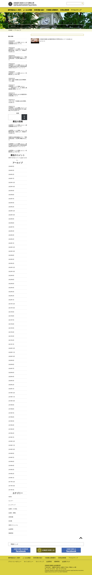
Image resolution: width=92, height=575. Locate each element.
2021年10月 (12, 308)
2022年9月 (11, 275)
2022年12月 (12, 267)
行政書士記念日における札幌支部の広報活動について (18, 94)
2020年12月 (12, 348)
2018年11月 (12, 445)
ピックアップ (12, 505)
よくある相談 (27, 10)
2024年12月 (12, 211)
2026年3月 (11, 170)
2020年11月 (12, 352)
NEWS (10, 496)
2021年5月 (11, 328)
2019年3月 (11, 429)
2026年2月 (11, 174)
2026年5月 (11, 166)
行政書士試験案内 (52, 10)
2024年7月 (11, 227)
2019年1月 (11, 437)
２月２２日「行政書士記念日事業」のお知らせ (18, 101)
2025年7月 (11, 198)
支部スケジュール (13, 525)
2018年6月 (11, 461)
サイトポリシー (28, 561)
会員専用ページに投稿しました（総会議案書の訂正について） (18, 42)
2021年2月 (11, 340)
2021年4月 (11, 332)
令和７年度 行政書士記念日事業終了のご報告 (17, 80)
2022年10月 (12, 271)
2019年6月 (11, 417)
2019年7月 (11, 413)
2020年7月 (11, 368)
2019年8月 (11, 409)
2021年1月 (11, 344)
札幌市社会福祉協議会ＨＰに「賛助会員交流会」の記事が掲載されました (18, 57)
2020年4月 (11, 376)
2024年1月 (11, 243)
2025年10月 (12, 186)
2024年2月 (11, 239)
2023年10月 (12, 251)
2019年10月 (12, 401)
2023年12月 (12, 247)
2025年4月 (11, 202)
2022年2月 (11, 295)
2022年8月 (11, 279)
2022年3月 (11, 291)
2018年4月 (11, 465)
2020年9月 (11, 360)
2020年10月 (12, 356)
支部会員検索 (64, 10)
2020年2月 (11, 384)
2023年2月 (11, 263)
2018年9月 (11, 453)
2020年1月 (11, 388)
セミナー (11, 500)
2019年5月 (11, 421)
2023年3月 (11, 259)
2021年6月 (11, 324)
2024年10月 (12, 215)
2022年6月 (11, 283)
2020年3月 (11, 380)
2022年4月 (11, 287)
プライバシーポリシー (14, 561)
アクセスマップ (76, 10)
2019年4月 (11, 425)
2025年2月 (11, 207)
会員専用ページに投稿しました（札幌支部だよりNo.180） (18, 73)
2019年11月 (12, 397)
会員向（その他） (13, 509)
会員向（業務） (13, 513)
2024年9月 (11, 219)
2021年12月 (12, 304)
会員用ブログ (66, 561)
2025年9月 (11, 190)
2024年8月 (11, 223)
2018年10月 (12, 449)
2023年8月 (11, 255)
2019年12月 (12, 392)
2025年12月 (12, 182)
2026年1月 (11, 178)
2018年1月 (11, 477)
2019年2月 (11, 433)
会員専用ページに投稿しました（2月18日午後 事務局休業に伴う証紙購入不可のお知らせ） (17, 108)
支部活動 (11, 517)
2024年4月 (11, 231)
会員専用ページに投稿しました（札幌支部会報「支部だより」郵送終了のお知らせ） (18, 49)
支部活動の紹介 (39, 10)
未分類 (10, 521)
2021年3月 (11, 336)
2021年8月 (11, 316)
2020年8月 (11, 364)
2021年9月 (11, 312)
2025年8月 (11, 194)
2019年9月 (11, 405)
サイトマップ (40, 561)
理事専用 (11, 533)
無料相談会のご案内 (14, 10)
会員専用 (11, 529)
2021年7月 (11, 320)
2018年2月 (11, 473)
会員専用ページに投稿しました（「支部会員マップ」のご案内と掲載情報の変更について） (18, 87)
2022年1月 (11, 299)
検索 (17, 113)
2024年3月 (11, 235)
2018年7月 (11, 457)
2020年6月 (11, 372)
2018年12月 (12, 441)
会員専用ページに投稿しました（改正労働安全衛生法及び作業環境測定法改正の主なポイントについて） (18, 65)
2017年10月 (12, 485)
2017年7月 (11, 490)
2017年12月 (12, 481)
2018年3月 (11, 469)
